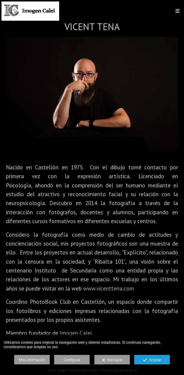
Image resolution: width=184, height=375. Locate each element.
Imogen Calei (76, 333)
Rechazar (112, 360)
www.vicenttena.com (108, 288)
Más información (32, 360)
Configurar (72, 360)
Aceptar (152, 360)
